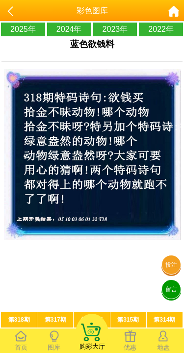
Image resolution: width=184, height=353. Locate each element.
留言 (171, 289)
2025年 (23, 29)
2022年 (161, 29)
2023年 (115, 29)
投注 (171, 264)
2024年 (69, 29)
